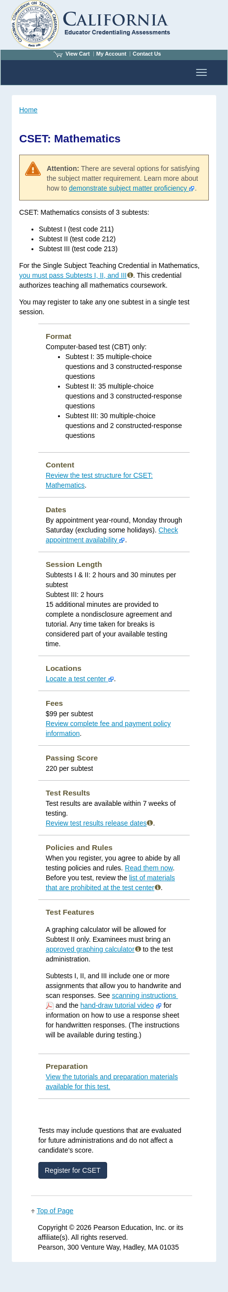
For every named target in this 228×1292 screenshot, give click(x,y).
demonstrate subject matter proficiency (132, 188)
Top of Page (55, 1211)
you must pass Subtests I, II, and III (73, 275)
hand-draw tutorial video (117, 1005)
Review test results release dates (99, 823)
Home (28, 110)
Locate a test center (80, 679)
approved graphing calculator (90, 949)
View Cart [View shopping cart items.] (72, 54)
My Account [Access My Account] (111, 54)
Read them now (148, 868)
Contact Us (147, 54)
